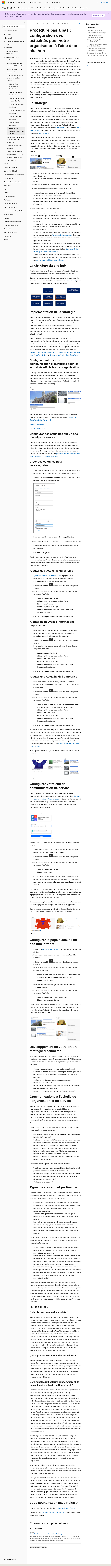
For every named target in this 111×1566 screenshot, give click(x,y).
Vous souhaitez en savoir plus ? (97, 55)
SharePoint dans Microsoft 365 (56, 24)
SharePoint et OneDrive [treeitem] (11, 31)
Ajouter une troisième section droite (45, 576)
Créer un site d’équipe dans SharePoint (63, 355)
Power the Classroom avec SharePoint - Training (46, 1534)
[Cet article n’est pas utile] (89, 65)
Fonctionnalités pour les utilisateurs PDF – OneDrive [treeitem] (15, 65)
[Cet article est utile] (87, 65)
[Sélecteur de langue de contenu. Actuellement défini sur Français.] (7, 1562)
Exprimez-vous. (98, 15)
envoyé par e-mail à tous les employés (49, 260)
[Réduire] (24, 22)
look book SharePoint (66, 1508)
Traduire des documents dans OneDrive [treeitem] (14, 159)
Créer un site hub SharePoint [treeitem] (14, 124)
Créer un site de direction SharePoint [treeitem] (16, 106)
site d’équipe (43, 133)
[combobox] (13, 26)
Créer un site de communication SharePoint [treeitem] (14, 86)
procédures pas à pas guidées (53, 1512)
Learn (32, 24)
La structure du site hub (94, 30)
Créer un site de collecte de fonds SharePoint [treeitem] (16, 100)
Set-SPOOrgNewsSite (37, 429)
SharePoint (40, 24)
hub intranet (59, 128)
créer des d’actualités (66, 213)
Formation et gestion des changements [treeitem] (14, 71)
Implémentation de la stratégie (96, 33)
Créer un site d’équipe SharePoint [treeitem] (15, 94)
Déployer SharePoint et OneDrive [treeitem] (14, 147)
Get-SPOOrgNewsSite (37, 424)
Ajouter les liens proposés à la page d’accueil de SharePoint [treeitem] (15, 139)
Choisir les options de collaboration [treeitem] (12, 53)
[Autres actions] (79, 23)
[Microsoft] (3, 2)
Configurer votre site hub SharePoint (42, 352)
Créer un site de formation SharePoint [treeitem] (17, 112)
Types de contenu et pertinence (96, 53)
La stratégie (91, 27)
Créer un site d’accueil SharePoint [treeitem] (16, 118)
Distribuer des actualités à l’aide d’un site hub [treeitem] (16, 131)
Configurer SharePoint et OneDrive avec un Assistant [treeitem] (15, 153)
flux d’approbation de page (61, 235)
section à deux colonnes (50, 949)
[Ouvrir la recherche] (98, 2)
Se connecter (104, 2)
